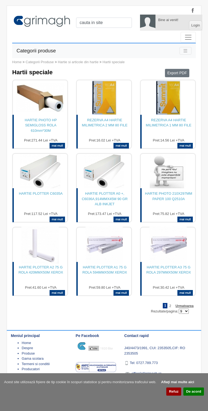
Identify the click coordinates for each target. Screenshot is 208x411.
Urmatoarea (185, 306)
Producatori (31, 369)
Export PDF (177, 73)
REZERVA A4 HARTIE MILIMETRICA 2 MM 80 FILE (104, 122)
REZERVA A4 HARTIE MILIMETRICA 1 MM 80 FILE (168, 122)
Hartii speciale (114, 62)
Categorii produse (36, 50)
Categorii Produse (40, 62)
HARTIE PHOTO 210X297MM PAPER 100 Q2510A (168, 196)
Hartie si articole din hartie (78, 62)
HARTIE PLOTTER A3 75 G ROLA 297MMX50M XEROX (168, 270)
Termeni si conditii (36, 364)
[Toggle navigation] (188, 37)
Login (195, 25)
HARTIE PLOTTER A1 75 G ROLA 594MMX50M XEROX (104, 270)
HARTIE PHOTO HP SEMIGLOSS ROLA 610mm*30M (41, 125)
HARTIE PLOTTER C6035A (41, 193)
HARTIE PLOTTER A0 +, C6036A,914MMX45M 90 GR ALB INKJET (105, 198)
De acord (193, 391)
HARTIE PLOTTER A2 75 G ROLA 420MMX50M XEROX (40, 270)
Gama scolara (33, 358)
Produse (28, 353)
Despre (27, 348)
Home (17, 62)
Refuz (173, 391)
